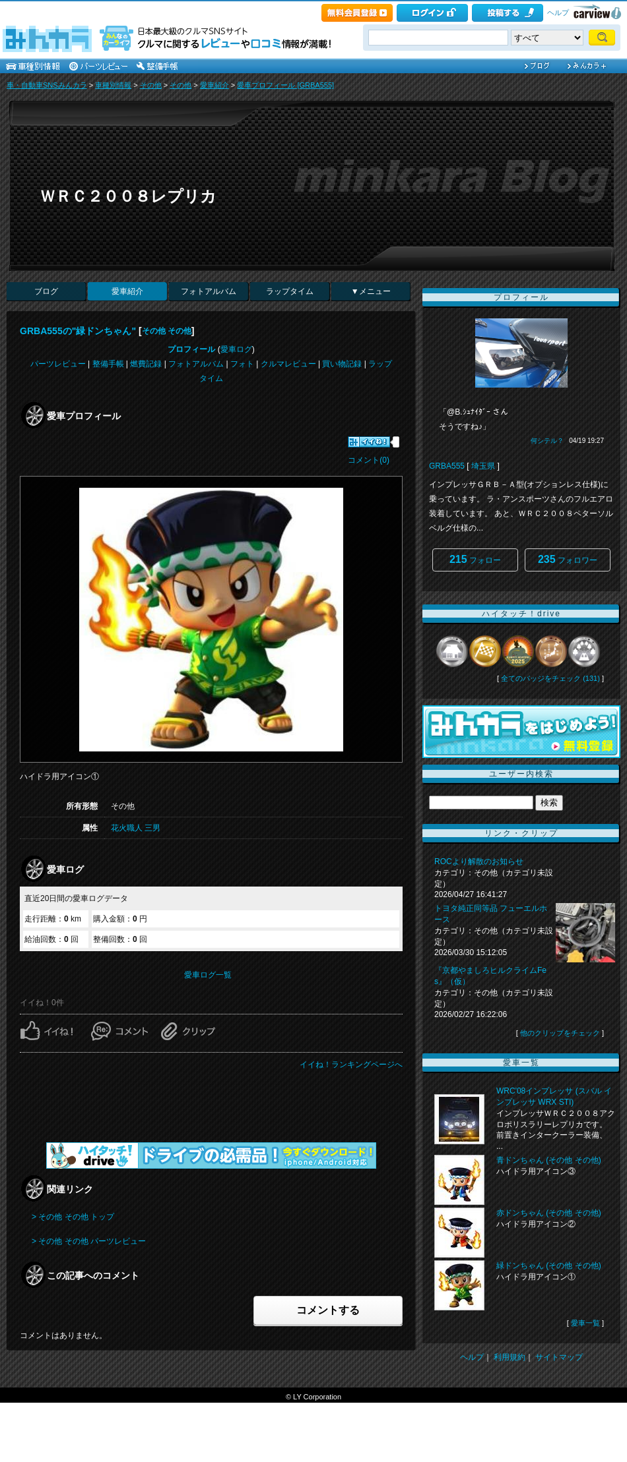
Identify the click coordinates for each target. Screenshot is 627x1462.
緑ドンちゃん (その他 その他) (548, 1265)
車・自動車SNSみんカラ (47, 85)
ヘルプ (558, 12)
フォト (242, 363)
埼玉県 (483, 466)
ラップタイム (290, 291)
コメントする (328, 1310)
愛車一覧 (585, 1323)
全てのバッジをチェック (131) (550, 678)
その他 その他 (166, 331)
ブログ (46, 291)
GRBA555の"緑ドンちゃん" (78, 331)
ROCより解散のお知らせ (478, 861)
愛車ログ (236, 349)
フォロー (475, 559)
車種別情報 (113, 85)
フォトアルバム (208, 291)
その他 (151, 85)
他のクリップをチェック (560, 1033)
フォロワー (567, 559)
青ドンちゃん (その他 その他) (548, 1160)
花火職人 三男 (135, 828)
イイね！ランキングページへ (351, 1064)
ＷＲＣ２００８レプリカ (128, 196)
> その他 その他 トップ (73, 1216)
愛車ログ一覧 (208, 975)
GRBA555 (447, 466)
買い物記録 (342, 363)
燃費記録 (146, 363)
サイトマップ (559, 1357)
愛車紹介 (214, 85)
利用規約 (509, 1357)
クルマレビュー (288, 363)
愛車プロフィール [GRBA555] (285, 85)
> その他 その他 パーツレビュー (89, 1241)
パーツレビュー (58, 363)
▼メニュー (371, 291)
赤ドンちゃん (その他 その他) (548, 1212)
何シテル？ (547, 440)
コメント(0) (368, 460)
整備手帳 (108, 363)
